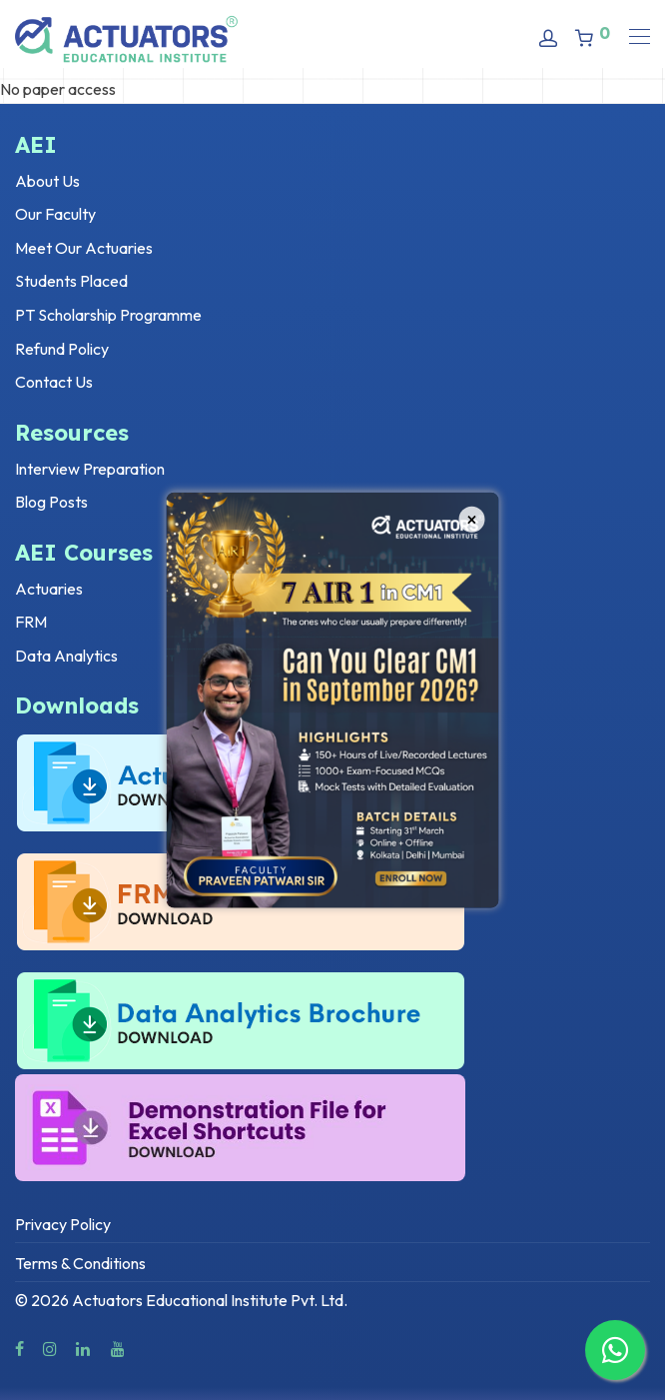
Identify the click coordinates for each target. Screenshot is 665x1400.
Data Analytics (66, 656)
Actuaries (49, 589)
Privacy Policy (63, 1224)
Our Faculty (55, 214)
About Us (47, 181)
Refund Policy (62, 349)
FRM (31, 622)
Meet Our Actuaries (84, 248)
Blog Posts (51, 502)
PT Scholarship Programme (108, 315)
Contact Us (54, 382)
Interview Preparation (90, 469)
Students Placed (71, 281)
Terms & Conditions (80, 1263)
